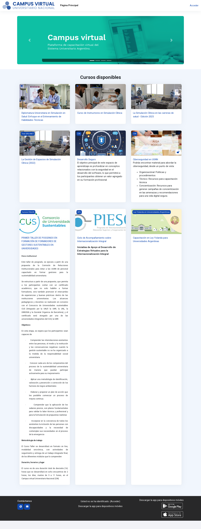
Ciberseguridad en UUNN (145, 159)
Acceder (194, 5)
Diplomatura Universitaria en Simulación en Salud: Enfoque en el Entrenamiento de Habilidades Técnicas (43, 116)
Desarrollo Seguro (86, 159)
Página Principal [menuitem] (69, 5)
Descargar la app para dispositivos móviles (100, 514)
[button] (29, 40)
